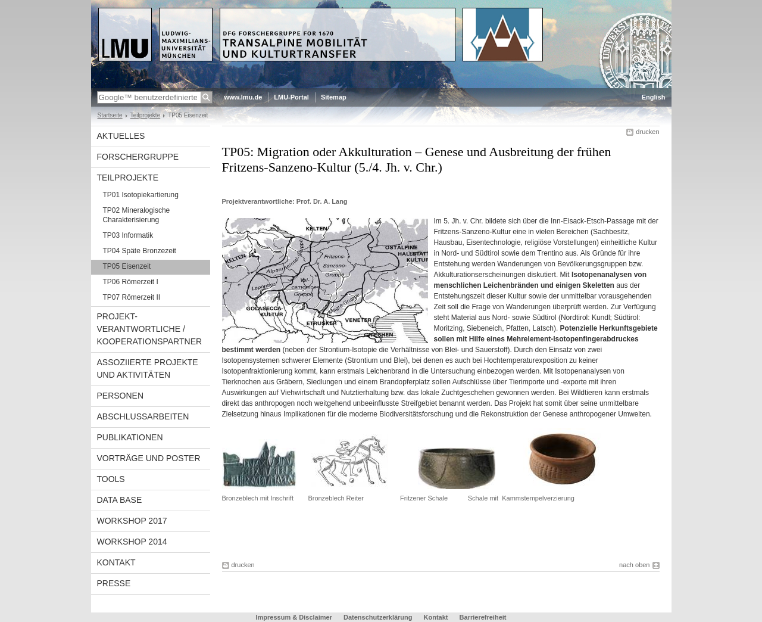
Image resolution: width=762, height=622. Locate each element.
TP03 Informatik (128, 235)
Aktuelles (121, 136)
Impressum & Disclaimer (294, 617)
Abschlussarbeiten (143, 416)
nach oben (634, 564)
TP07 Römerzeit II (132, 297)
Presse (114, 583)
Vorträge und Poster (149, 458)
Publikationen (130, 437)
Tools (111, 479)
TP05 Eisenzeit (127, 266)
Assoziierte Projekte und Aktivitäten (147, 368)
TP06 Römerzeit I (130, 282)
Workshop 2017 (132, 520)
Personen (120, 395)
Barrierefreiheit (483, 617)
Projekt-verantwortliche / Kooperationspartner (149, 329)
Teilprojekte (145, 115)
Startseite (110, 115)
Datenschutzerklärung (378, 617)
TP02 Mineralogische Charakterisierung (136, 215)
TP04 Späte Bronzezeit (139, 251)
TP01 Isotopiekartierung (141, 195)
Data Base (119, 500)
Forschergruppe (138, 156)
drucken (647, 131)
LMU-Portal (291, 97)
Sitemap (333, 97)
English (654, 97)
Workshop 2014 (132, 541)
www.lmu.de (243, 97)
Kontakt (116, 562)
